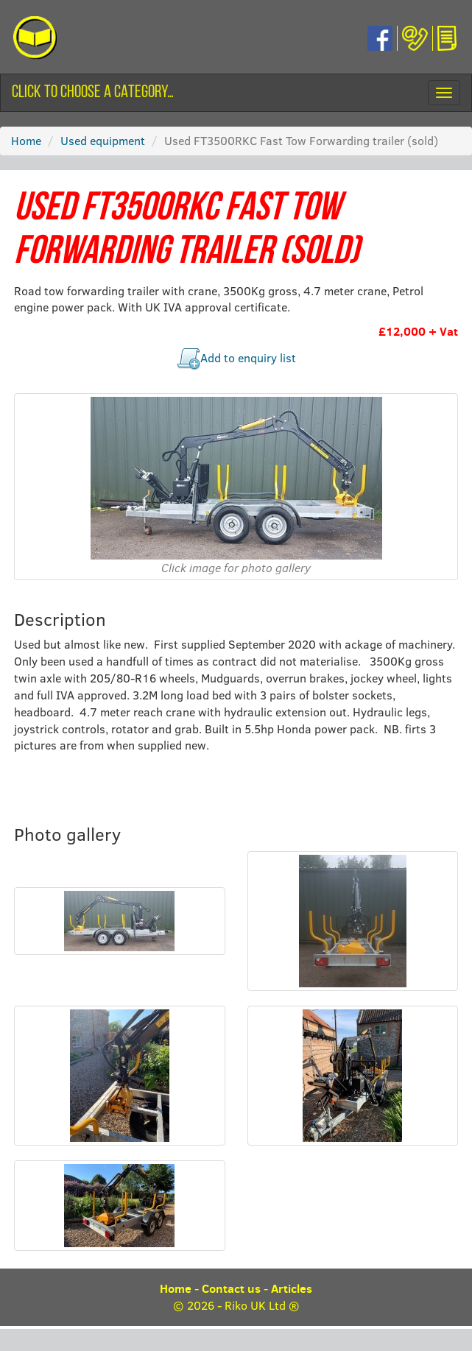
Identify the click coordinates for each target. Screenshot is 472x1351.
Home (26, 140)
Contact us (231, 1288)
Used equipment (102, 140)
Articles (291, 1288)
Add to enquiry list (248, 357)
